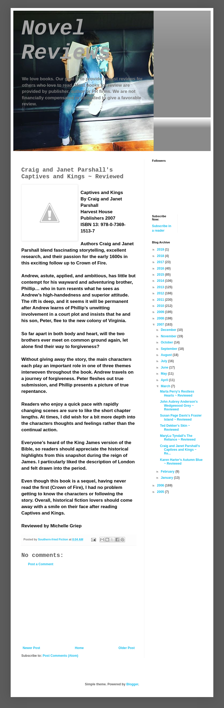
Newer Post (31, 648)
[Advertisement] (79, 606)
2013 (161, 287)
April (165, 380)
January (167, 478)
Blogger (132, 684)
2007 (161, 324)
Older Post (126, 648)
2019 (161, 249)
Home (79, 648)
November (169, 336)
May (164, 373)
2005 (161, 492)
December (169, 330)
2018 (161, 256)
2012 (161, 293)
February (168, 471)
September (169, 349)
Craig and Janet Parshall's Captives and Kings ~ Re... (180, 450)
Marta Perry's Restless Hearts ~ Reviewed (177, 393)
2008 (161, 318)
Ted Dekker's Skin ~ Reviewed (175, 427)
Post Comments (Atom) (60, 656)
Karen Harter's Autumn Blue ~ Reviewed (181, 461)
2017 (161, 262)
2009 (161, 312)
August (167, 355)
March (166, 386)
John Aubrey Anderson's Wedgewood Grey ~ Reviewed (179, 405)
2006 (161, 485)
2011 (161, 300)
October (167, 342)
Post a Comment (40, 564)
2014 (161, 281)
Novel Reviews (66, 41)
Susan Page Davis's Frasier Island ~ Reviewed (181, 417)
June (165, 367)
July (164, 361)
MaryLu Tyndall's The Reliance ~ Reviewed (177, 437)
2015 (161, 274)
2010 (161, 306)
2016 (161, 268)
